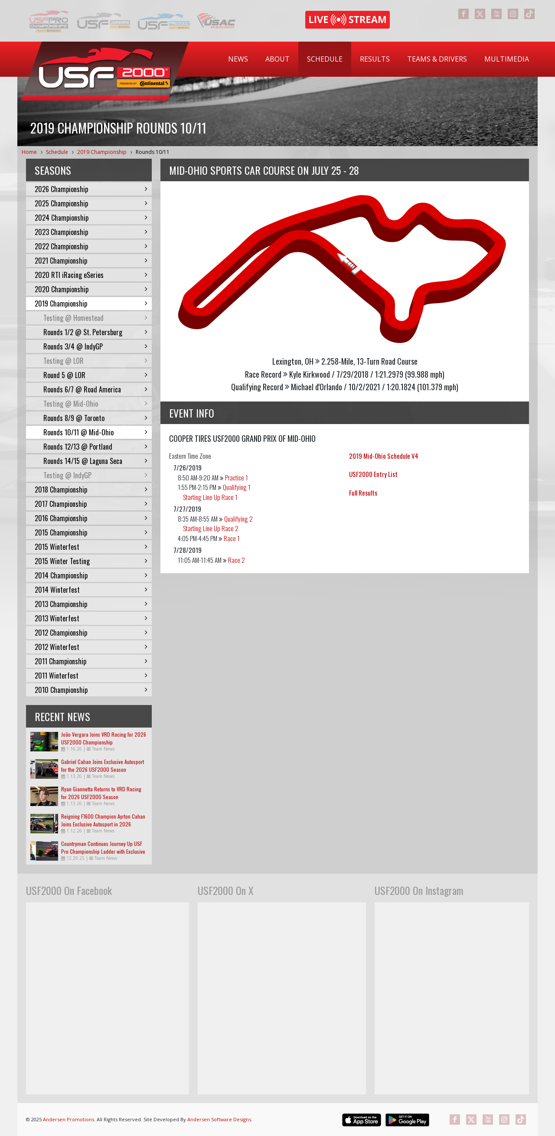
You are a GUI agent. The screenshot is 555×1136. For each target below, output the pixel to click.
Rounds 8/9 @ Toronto (95, 418)
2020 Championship (91, 289)
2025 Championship (91, 203)
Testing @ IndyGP (95, 475)
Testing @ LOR (95, 361)
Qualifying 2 (238, 518)
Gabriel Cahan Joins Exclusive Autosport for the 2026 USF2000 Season (102, 765)
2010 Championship (91, 690)
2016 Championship (91, 518)
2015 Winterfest (91, 547)
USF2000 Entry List (373, 474)
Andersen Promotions (68, 1119)
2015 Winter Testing (91, 561)
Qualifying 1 (237, 487)
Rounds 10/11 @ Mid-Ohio (95, 432)
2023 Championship (91, 232)
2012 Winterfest (91, 647)
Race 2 (236, 560)
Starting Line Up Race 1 (210, 497)
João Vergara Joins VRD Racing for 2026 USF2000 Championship (103, 738)
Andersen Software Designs (219, 1119)
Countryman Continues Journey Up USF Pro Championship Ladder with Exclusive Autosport (103, 851)
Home (29, 152)
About (277, 59)
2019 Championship (102, 152)
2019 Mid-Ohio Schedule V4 (383, 455)
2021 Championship (91, 260)
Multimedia (506, 59)
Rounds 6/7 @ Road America (95, 389)
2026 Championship (91, 189)
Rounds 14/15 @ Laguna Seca (95, 461)
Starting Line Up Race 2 (210, 528)
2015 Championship (91, 532)
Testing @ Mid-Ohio (95, 403)
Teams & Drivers (437, 59)
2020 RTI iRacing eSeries (91, 275)
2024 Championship (91, 217)
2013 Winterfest (91, 618)
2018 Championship (91, 489)
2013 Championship (91, 604)
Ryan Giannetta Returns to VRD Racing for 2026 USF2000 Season (101, 792)
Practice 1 (236, 477)
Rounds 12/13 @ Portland (95, 446)
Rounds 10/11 (153, 152)
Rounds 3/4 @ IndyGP (95, 346)
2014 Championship (91, 575)
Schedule (325, 59)
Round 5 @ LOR (95, 375)
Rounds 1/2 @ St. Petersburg (95, 332)
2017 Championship (91, 504)
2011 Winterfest (91, 675)
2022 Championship (91, 246)
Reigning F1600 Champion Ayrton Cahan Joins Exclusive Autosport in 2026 (103, 820)
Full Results (363, 492)
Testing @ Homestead (95, 318)
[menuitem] (238, 59)
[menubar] (378, 59)
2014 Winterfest (91, 589)
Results (375, 59)
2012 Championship (91, 632)
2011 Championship (91, 661)
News (238, 59)
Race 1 (232, 538)
